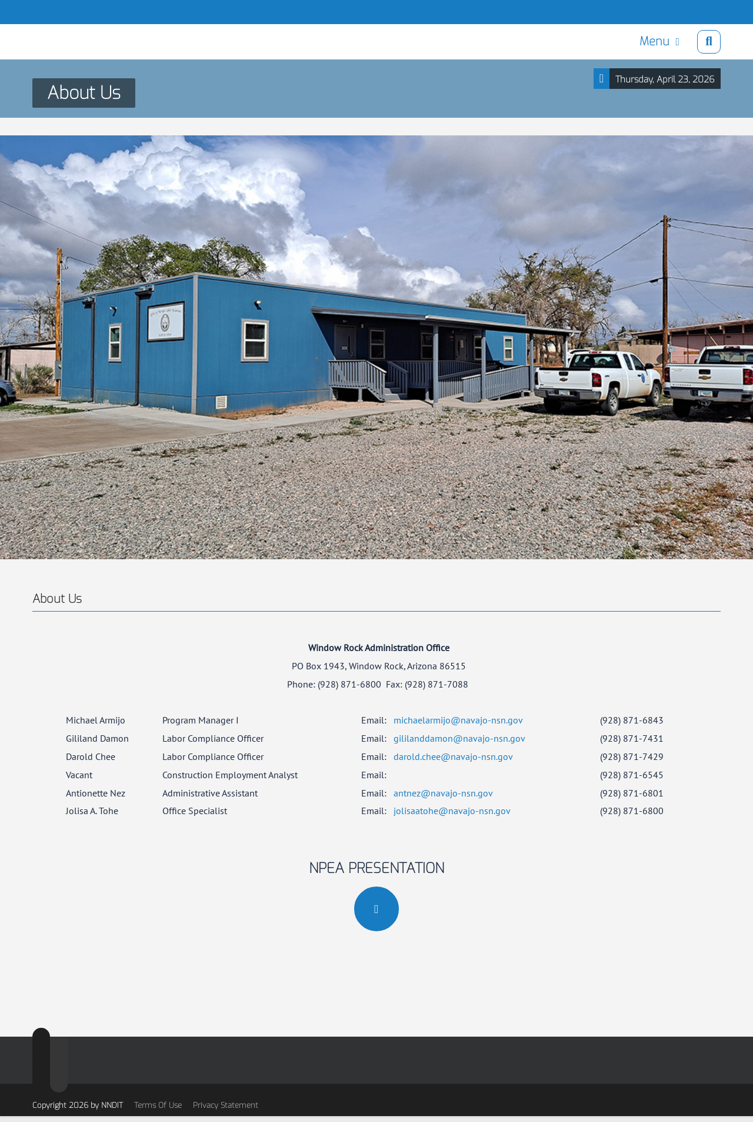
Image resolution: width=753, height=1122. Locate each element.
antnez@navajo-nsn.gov (443, 793)
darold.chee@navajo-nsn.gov (453, 756)
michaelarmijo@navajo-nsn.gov (458, 720)
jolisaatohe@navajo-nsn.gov (452, 810)
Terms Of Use (158, 1105)
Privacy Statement (225, 1105)
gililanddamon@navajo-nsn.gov (459, 738)
